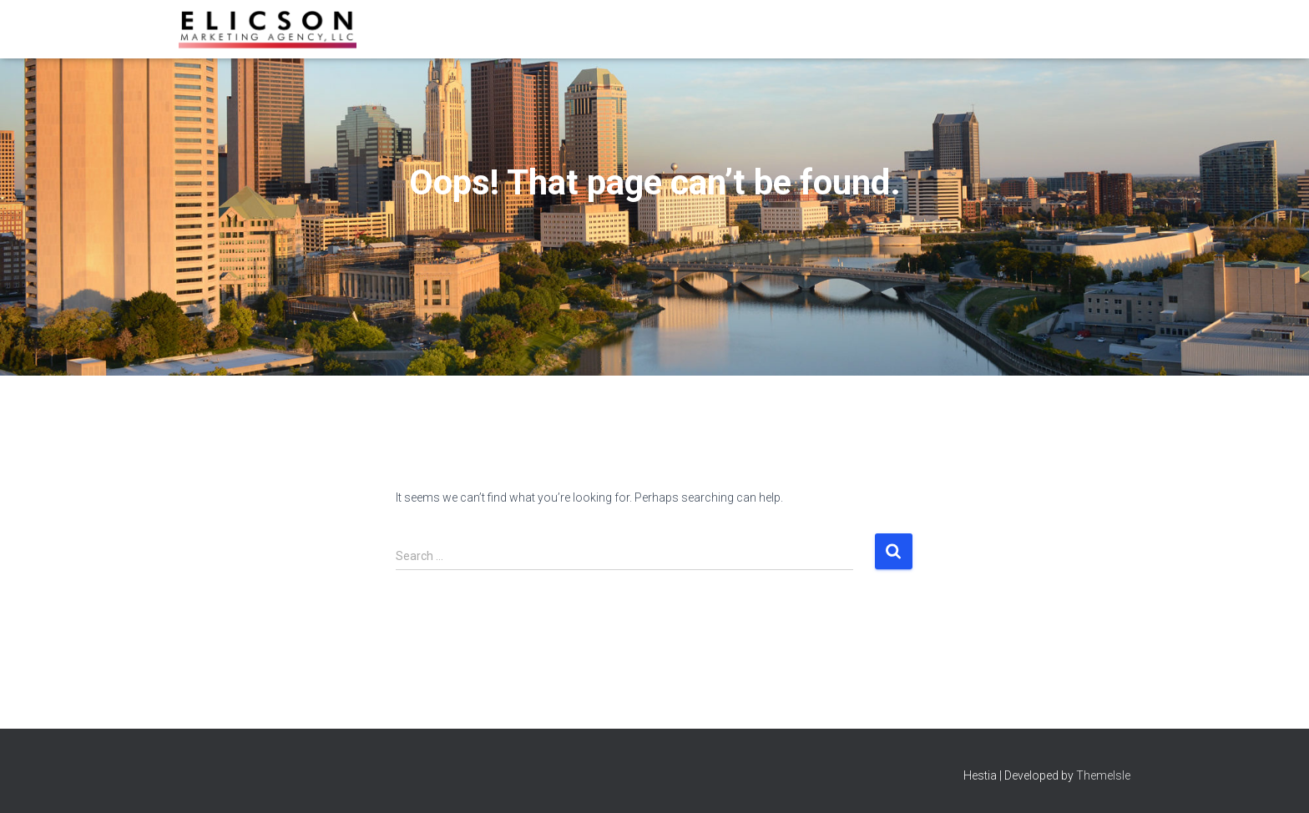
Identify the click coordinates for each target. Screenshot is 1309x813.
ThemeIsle (1103, 775)
